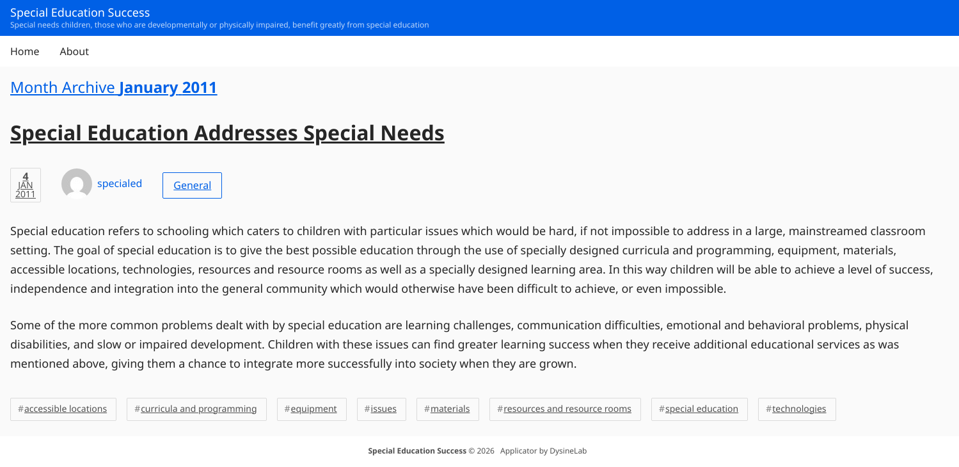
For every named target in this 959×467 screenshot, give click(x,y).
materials (450, 409)
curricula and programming (199, 409)
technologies (799, 409)
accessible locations (65, 409)
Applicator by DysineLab (543, 450)
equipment (314, 409)
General (192, 185)
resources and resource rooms (567, 409)
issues (384, 409)
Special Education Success (417, 450)
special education (701, 409)
